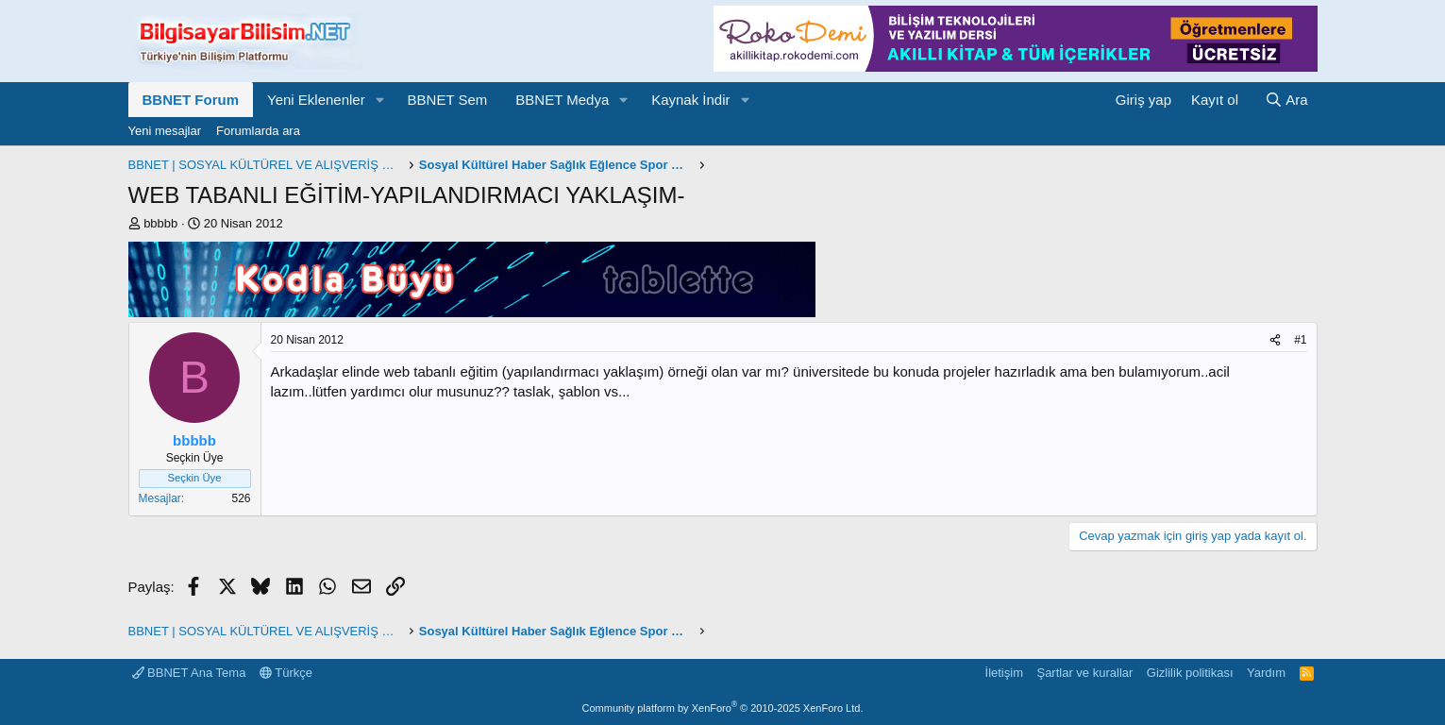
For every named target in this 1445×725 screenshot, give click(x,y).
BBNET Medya (562, 100)
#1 (1300, 339)
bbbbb (160, 223)
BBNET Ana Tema (189, 673)
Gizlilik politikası (1190, 673)
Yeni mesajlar (165, 131)
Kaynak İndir (690, 100)
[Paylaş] (1275, 340)
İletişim (1004, 673)
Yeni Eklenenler (316, 100)
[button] (380, 99)
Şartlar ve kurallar (1084, 673)
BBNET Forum (191, 100)
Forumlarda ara (258, 131)
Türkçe (286, 673)
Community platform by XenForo (723, 708)
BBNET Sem (448, 100)
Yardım (1266, 673)
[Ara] (1286, 99)
